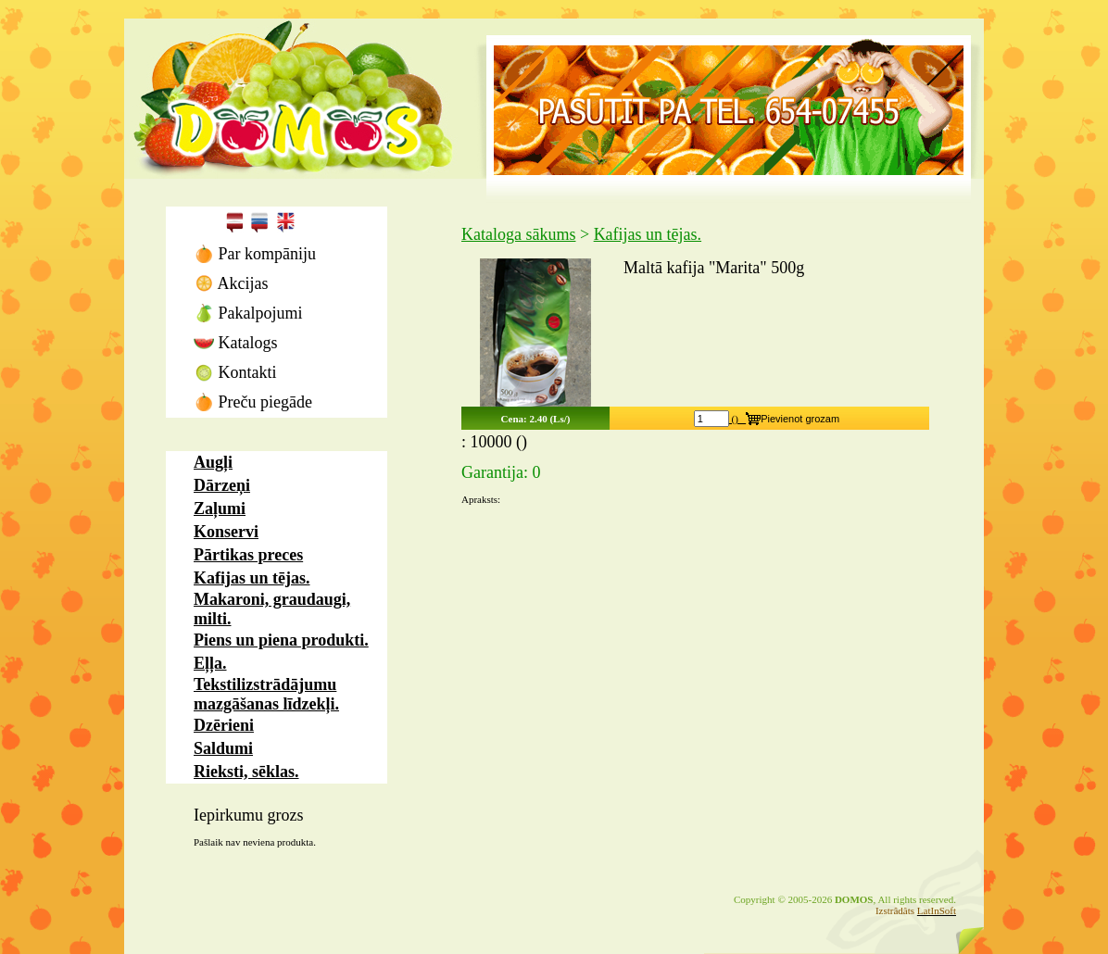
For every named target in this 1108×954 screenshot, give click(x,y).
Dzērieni (224, 725)
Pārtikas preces (248, 555)
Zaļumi (220, 508)
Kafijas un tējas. (252, 578)
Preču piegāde (253, 402)
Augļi (213, 462)
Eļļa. (210, 663)
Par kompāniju (255, 254)
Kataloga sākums (518, 234)
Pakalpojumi (248, 313)
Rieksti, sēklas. (246, 771)
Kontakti (235, 372)
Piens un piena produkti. (281, 640)
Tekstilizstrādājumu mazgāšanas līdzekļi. (266, 694)
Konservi (226, 531)
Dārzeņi (222, 485)
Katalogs (235, 342)
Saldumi (223, 748)
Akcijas (231, 283)
